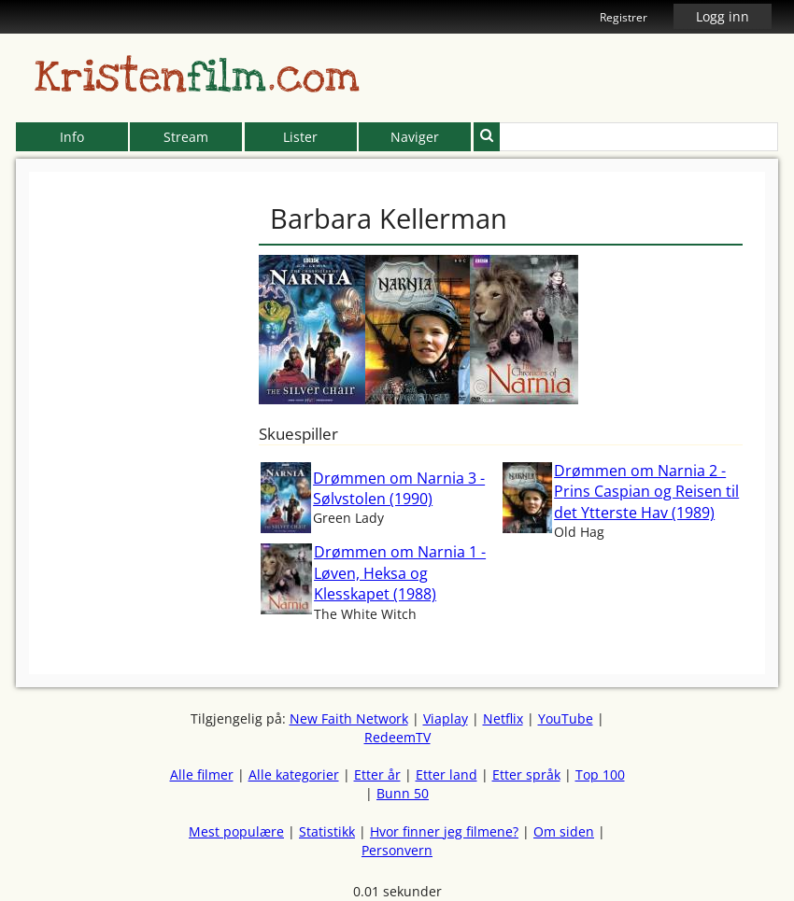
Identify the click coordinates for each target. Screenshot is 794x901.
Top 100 (600, 774)
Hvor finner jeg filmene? (444, 831)
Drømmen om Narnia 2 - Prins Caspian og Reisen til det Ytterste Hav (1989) (646, 491)
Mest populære (236, 831)
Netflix (503, 718)
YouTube (565, 718)
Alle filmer (202, 774)
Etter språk (526, 774)
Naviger (414, 137)
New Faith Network (349, 718)
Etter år (377, 774)
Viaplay (445, 718)
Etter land (446, 774)
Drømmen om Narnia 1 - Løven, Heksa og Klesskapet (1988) (400, 573)
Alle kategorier (293, 774)
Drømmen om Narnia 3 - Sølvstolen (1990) (399, 488)
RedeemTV (397, 737)
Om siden (563, 831)
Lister (300, 137)
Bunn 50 (402, 793)
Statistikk (327, 831)
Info (72, 137)
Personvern (397, 850)
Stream (185, 137)
